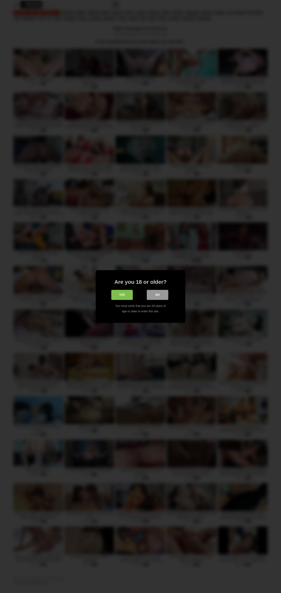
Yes (122, 294)
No (157, 294)
